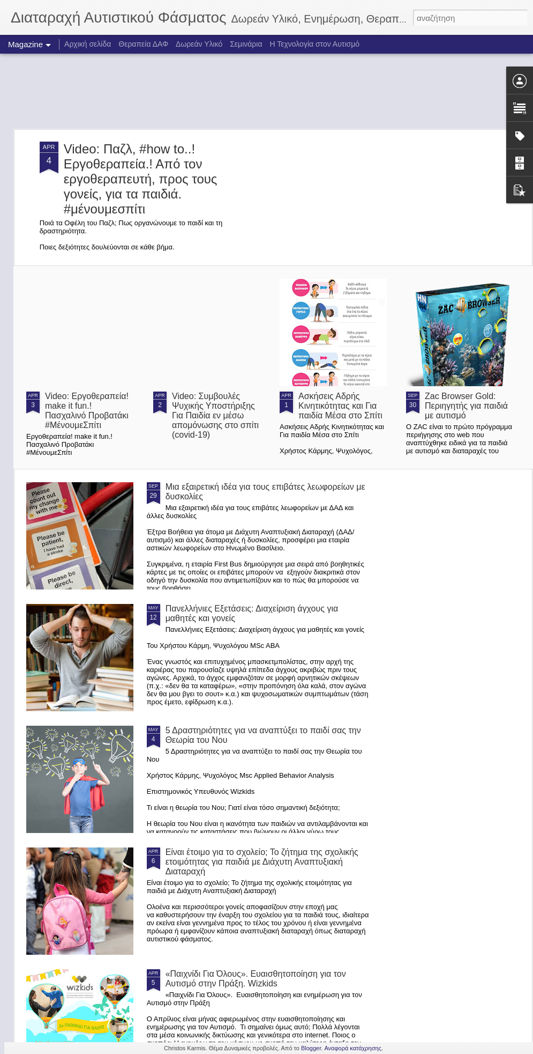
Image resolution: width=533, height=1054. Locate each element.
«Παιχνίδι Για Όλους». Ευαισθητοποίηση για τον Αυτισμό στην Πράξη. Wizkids (256, 978)
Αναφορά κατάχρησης (352, 1048)
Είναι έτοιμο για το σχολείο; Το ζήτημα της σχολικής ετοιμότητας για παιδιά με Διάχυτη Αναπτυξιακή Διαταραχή (262, 861)
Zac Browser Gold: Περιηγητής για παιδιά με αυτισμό (466, 406)
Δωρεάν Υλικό (199, 44)
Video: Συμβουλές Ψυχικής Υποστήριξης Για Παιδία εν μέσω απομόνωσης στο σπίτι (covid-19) (215, 415)
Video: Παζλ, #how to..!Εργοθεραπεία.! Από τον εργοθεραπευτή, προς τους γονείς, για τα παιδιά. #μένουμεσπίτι (140, 179)
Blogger (311, 1048)
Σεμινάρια (246, 44)
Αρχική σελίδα (87, 44)
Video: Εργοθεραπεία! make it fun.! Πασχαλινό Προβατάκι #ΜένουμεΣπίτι (87, 411)
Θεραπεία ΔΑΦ (143, 44)
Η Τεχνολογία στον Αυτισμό (314, 44)
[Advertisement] (266, 91)
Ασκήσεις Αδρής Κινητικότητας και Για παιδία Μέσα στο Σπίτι (340, 406)
